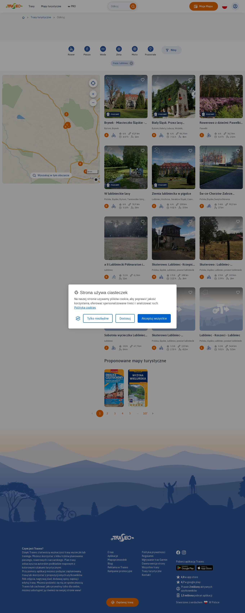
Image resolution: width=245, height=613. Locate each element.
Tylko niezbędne (98, 318)
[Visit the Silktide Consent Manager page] (78, 318)
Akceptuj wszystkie (154, 318)
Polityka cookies (85, 307)
